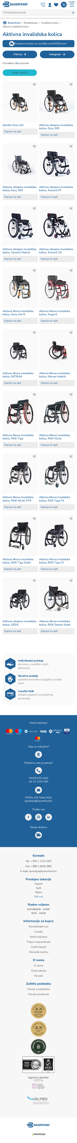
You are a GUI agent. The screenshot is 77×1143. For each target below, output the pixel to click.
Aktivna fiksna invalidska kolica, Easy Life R (18, 312)
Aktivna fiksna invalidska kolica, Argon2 (54, 312)
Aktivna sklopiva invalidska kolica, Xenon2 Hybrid (19, 250)
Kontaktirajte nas (38, 925)
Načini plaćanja (38, 935)
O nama (38, 964)
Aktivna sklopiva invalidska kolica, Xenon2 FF (56, 188)
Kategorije (55, 54)
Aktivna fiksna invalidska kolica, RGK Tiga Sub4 (18, 560)
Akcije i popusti (20, 72)
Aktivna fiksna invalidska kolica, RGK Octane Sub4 (54, 622)
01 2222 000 (40, 781)
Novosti (38, 973)
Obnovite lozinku (38, 950)
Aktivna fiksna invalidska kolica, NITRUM (18, 374)
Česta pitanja (38, 968)
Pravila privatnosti (38, 992)
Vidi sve (38, 896)
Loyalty (38, 930)
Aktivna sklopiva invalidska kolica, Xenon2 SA (56, 250)
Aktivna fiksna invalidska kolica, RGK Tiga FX (54, 498)
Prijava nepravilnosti (38, 940)
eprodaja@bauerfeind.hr (38, 801)
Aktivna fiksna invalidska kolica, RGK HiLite (54, 436)
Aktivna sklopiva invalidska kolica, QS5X (19, 622)
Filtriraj (18, 54)
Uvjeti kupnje (38, 945)
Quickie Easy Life (13, 125)
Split (38, 887)
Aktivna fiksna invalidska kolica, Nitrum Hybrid (54, 374)
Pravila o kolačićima (38, 987)
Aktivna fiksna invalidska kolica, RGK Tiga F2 (54, 560)
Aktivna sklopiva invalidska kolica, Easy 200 (56, 126)
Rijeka (38, 891)
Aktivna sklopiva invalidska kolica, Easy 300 (19, 188)
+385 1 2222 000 (41, 861)
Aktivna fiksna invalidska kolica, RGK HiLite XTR (18, 498)
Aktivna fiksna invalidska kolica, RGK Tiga (18, 436)
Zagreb (38, 883)
